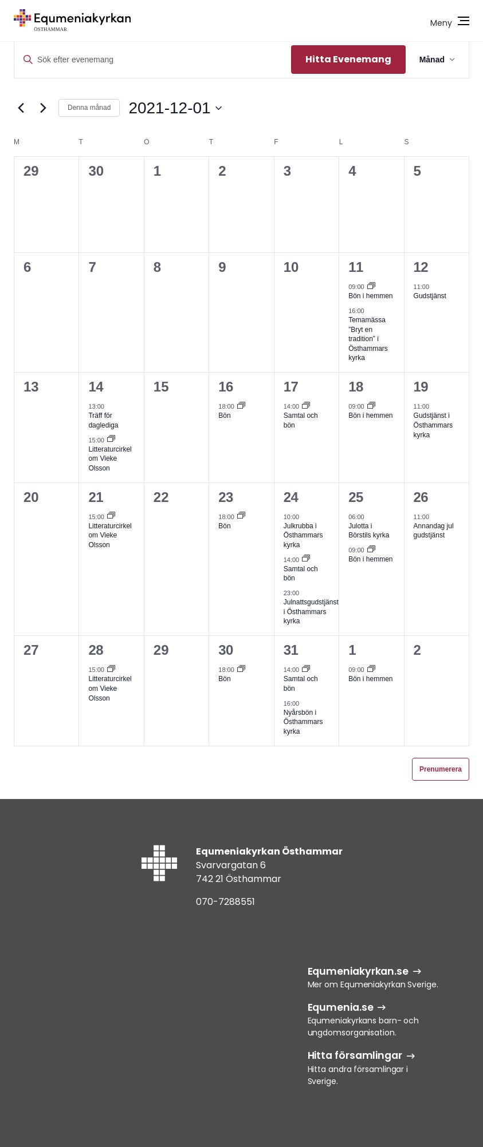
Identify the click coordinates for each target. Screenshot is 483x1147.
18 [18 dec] (355, 386)
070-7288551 (225, 901)
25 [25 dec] (355, 497)
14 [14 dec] (95, 386)
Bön (224, 416)
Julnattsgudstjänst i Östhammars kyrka (311, 611)
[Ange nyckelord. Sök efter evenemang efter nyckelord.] (152, 60)
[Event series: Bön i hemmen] (371, 286)
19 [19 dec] (421, 386)
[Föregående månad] (21, 108)
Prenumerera (440, 769)
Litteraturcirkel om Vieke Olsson (109, 458)
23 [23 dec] (225, 497)
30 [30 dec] (225, 650)
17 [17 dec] (291, 386)
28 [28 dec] (95, 650)
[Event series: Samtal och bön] (306, 406)
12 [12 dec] (421, 267)
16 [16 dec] (225, 386)
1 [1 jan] (352, 650)
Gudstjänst (430, 296)
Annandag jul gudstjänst (434, 531)
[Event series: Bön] (241, 406)
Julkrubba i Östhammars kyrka (303, 535)
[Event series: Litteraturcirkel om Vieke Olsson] (111, 439)
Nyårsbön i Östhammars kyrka (303, 722)
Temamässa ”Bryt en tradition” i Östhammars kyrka (368, 339)
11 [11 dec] (355, 267)
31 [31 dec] (291, 650)
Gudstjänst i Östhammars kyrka (433, 425)
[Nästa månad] (43, 108)
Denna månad (89, 108)
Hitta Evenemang (348, 59)
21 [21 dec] (95, 497)
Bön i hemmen (370, 296)
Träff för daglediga (103, 420)
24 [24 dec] (291, 497)
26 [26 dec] (421, 497)
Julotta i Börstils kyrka (368, 531)
